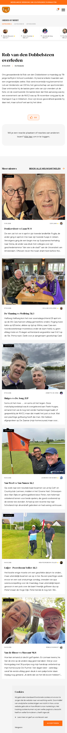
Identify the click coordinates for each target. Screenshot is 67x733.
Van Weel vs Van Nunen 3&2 (19, 483)
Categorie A (6, 24)
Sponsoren (31, 24)
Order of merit (10, 20)
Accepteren (53, 723)
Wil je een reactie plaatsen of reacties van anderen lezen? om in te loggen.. (33, 135)
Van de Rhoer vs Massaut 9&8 (20, 652)
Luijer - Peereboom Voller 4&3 (20, 567)
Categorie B (19, 24)
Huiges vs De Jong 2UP (16, 398)
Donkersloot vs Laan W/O (18, 228)
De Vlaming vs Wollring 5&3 (19, 313)
